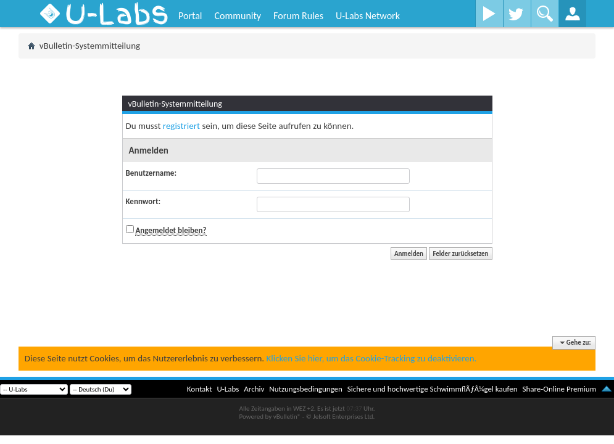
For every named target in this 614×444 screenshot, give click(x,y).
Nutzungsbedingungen (305, 388)
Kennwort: (143, 201)
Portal (190, 16)
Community (237, 16)
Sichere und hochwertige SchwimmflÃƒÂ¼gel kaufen (432, 388)
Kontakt (199, 388)
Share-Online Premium (559, 388)
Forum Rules (298, 16)
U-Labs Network (368, 16)
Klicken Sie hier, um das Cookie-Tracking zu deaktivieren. (371, 358)
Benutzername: (151, 173)
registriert (181, 125)
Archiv (254, 388)
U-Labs (228, 388)
